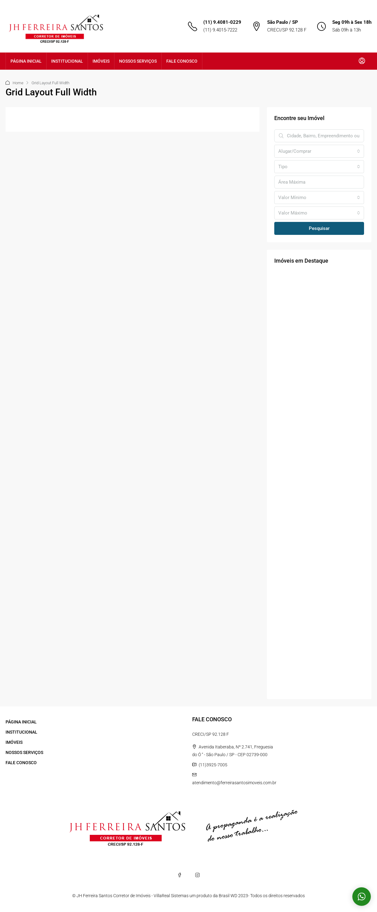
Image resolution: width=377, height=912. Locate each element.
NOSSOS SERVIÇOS (138, 61)
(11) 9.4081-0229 (222, 22)
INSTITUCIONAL (67, 61)
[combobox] (319, 151)
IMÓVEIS (101, 61)
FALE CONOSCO (181, 61)
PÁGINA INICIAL (26, 61)
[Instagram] (197, 875)
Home (18, 83)
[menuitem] (361, 61)
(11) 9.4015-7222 (220, 30)
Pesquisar (319, 228)
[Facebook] (179, 875)
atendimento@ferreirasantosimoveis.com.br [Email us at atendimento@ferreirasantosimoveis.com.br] (234, 782)
